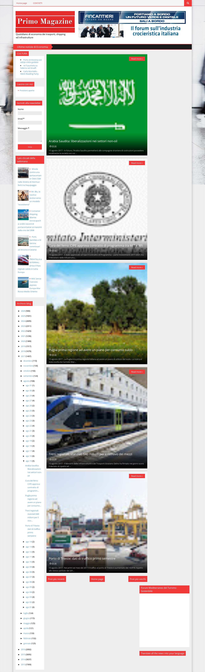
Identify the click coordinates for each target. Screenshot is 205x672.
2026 (20, 307)
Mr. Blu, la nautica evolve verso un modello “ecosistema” (27, 198)
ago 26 (26, 402)
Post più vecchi (136, 578)
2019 (20, 342)
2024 (20, 317)
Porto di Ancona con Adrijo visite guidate (28, 60)
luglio (23, 606)
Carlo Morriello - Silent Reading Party (26, 72)
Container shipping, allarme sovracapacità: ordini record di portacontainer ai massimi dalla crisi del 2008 (27, 220)
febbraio (24, 631)
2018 (20, 347)
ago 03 (26, 590)
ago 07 (26, 570)
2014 (20, 652)
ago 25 (26, 407)
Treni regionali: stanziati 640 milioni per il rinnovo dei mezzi (88, 454)
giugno (23, 611)
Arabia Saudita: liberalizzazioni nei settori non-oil (81, 141)
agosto (23, 377)
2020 (20, 337)
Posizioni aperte (24, 90)
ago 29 (26, 392)
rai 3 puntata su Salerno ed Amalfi (25, 66)
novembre (25, 362)
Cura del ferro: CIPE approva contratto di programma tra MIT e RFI (94, 245)
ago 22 (26, 422)
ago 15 (26, 457)
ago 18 (26, 442)
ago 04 (26, 585)
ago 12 (26, 544)
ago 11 (26, 550)
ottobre (24, 367)
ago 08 (26, 565)
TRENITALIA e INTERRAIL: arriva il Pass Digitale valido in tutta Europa (27, 262)
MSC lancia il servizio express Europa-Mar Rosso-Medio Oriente (27, 281)
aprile (23, 621)
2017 (20, 352)
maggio (24, 616)
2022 (20, 327)
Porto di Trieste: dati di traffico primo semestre (30, 525)
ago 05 (26, 580)
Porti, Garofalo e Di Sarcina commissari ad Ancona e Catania (27, 243)
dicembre (24, 357)
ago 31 (26, 382)
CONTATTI (34, 3)
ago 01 (26, 600)
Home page (18, 3)
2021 (20, 332)
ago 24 (26, 412)
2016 (20, 642)
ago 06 (26, 575)
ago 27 (26, 397)
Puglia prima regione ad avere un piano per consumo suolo (89, 349)
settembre (25, 372)
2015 (20, 647)
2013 (20, 657)
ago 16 (26, 452)
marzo (23, 626)
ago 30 (26, 387)
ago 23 (26, 417)
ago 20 (26, 432)
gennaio (24, 636)
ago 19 (26, 437)
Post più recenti (54, 578)
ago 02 (26, 595)
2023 (20, 322)
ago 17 (26, 447)
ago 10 (26, 555)
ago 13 (26, 539)
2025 (20, 312)
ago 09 (26, 560)
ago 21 (26, 427)
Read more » (135, 58)
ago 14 (26, 534)
